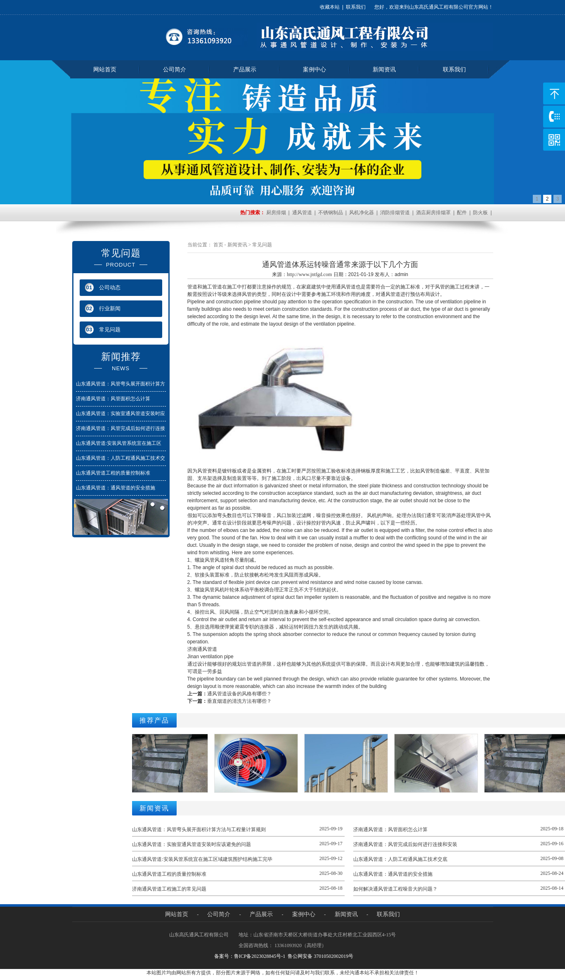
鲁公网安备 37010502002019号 (320, 956)
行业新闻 (103, 308)
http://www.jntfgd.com (309, 274)
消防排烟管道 (395, 212)
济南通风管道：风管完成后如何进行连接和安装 (405, 844)
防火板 (480, 212)
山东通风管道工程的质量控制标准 (113, 473)
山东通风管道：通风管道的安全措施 (115, 488)
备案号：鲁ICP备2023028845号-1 (250, 956)
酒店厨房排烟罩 (433, 212)
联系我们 (356, 7)
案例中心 (314, 69)
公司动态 (103, 287)
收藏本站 (330, 7)
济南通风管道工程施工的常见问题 (169, 889)
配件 (462, 212)
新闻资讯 (384, 69)
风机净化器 (361, 212)
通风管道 (302, 212)
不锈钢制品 (330, 212)
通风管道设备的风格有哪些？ (239, 694)
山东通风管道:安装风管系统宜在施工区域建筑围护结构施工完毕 (202, 859)
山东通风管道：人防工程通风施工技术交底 (400, 859)
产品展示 (244, 69)
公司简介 (174, 69)
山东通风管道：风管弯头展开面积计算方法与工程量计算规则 (199, 829)
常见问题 (262, 245)
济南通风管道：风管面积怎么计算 (113, 399)
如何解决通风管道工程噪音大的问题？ (395, 889)
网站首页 (104, 69)
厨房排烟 (276, 212)
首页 (218, 245)
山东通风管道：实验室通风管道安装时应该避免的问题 (191, 844)
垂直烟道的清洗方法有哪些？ (239, 701)
